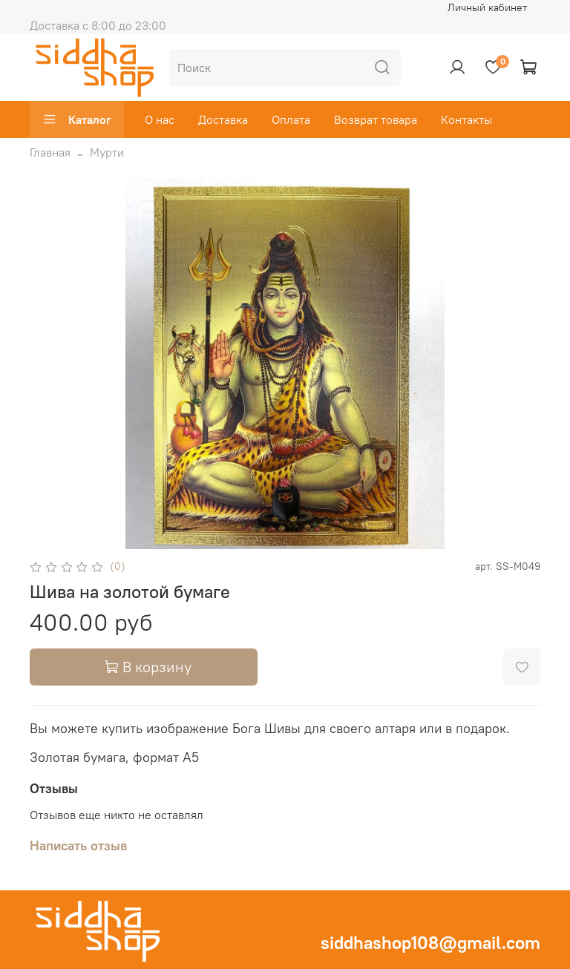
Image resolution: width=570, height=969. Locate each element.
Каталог (76, 119)
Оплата (291, 119)
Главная (50, 152)
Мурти (107, 152)
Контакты (466, 119)
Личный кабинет (487, 7)
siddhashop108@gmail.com (430, 942)
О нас (159, 119)
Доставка (223, 119)
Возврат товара (375, 119)
